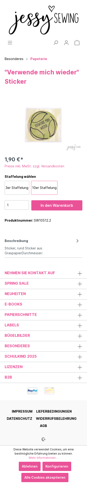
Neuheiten (15, 293)
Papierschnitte (21, 314)
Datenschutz (19, 418)
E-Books (13, 304)
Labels (12, 325)
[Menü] (10, 42)
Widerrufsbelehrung (56, 418)
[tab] (42, 246)
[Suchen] (55, 42)
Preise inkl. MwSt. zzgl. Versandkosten (34, 166)
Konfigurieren (56, 466)
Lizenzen (14, 366)
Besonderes (17, 346)
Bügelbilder (17, 335)
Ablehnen (30, 466)
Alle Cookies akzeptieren (44, 477)
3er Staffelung (17, 188)
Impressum (22, 411)
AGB (43, 426)
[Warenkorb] (77, 42)
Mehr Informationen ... (43, 457)
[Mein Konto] (66, 42)
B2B (8, 377)
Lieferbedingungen (54, 411)
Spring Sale (17, 283)
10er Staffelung (44, 188)
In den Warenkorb (57, 205)
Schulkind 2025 (21, 356)
